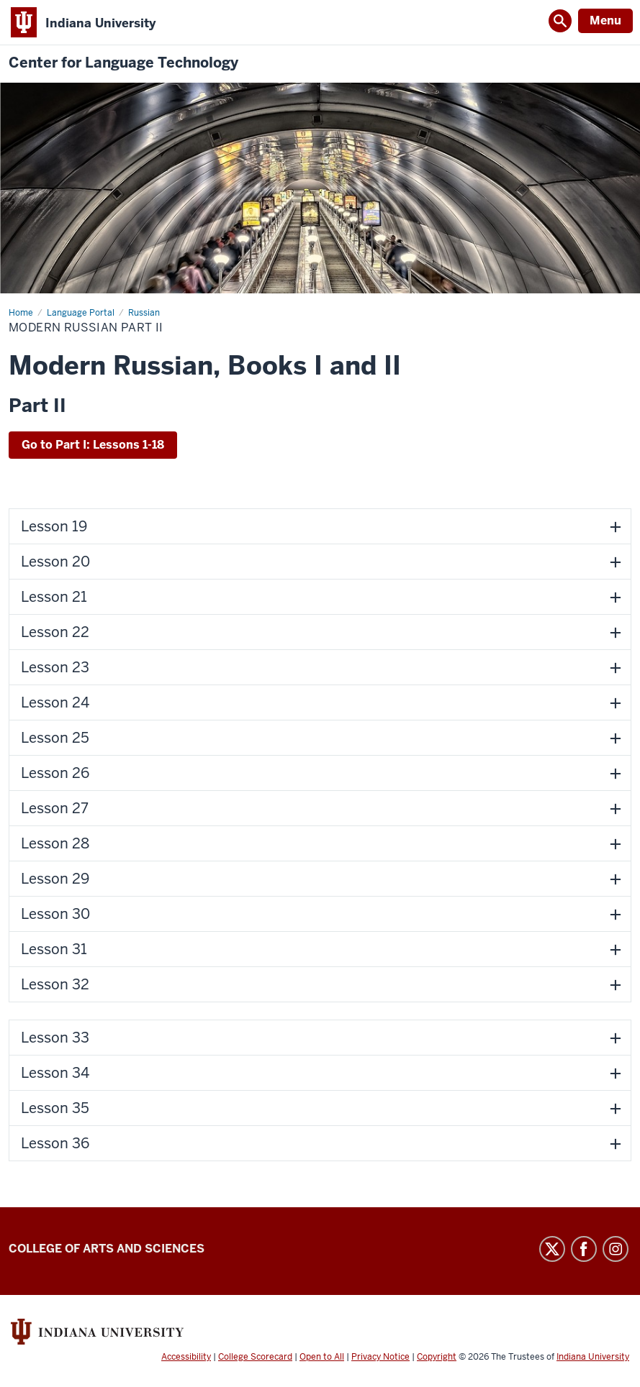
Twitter (552, 1249)
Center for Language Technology (123, 63)
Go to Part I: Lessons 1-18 (93, 444)
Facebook (584, 1249)
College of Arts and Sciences (106, 1248)
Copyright (436, 1357)
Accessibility (186, 1357)
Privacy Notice (380, 1357)
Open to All (321, 1357)
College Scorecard (255, 1357)
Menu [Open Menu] (605, 20)
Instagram (615, 1249)
